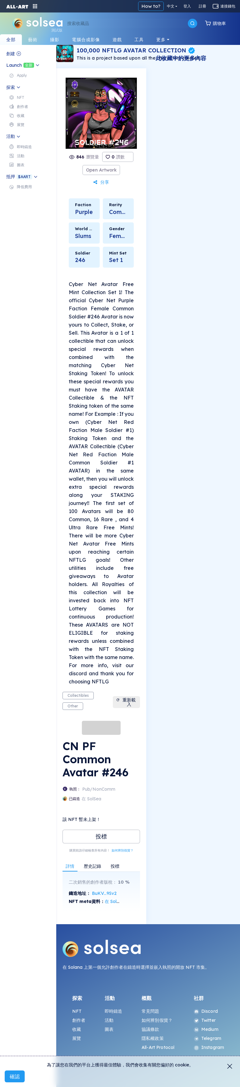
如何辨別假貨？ (122, 850)
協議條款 (150, 1029)
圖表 (109, 1029)
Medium (206, 1029)
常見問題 (150, 1011)
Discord (206, 1011)
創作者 (78, 1020)
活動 (109, 1020)
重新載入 (126, 702)
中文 (170, 6)
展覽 (76, 1038)
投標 (101, 836)
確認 (15, 1076)
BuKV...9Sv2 (104, 893)
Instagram (209, 1047)
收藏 (76, 1029)
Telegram (207, 1038)
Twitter (205, 1020)
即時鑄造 (113, 1011)
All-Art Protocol (158, 1047)
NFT (77, 1011)
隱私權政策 (153, 1038)
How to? (151, 6)
